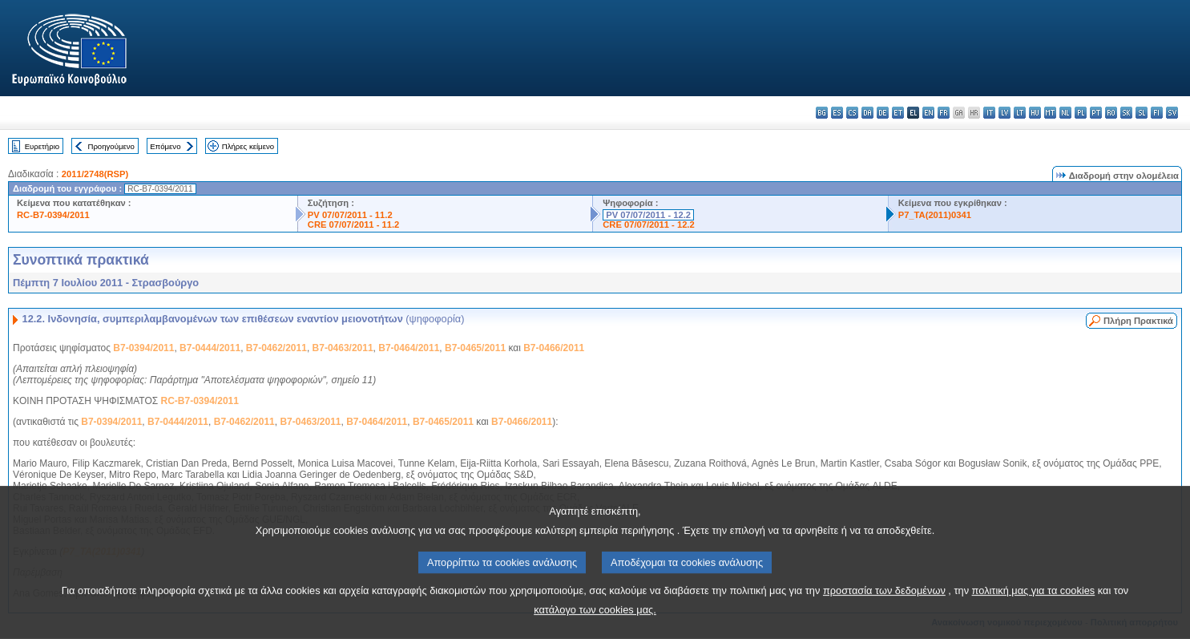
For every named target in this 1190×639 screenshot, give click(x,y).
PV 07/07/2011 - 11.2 (350, 215)
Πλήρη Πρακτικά (1138, 321)
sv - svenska (1172, 113)
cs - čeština (852, 113)
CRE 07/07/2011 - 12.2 (648, 224)
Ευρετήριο (42, 146)
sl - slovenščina (1142, 113)
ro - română (1111, 113)
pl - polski (1081, 113)
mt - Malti (1050, 113)
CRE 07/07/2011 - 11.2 (353, 224)
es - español (837, 113)
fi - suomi (1157, 113)
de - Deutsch (883, 113)
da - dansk (867, 113)
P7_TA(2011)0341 (934, 215)
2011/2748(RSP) (95, 174)
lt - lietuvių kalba (1020, 113)
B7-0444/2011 (210, 348)
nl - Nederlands (1065, 113)
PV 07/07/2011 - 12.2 (648, 215)
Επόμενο (165, 146)
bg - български (822, 113)
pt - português (1096, 113)
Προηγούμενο (110, 146)
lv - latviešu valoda (1004, 113)
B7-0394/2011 (143, 348)
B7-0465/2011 (475, 348)
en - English (928, 113)
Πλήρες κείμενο (248, 146)
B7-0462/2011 (276, 348)
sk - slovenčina (1126, 113)
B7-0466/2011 (553, 348)
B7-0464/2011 (408, 348)
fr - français (944, 113)
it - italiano (989, 113)
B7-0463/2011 (343, 348)
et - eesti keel (898, 113)
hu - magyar (1035, 113)
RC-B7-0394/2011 (53, 215)
